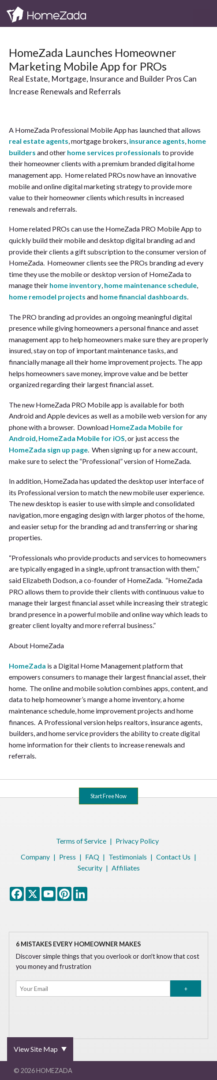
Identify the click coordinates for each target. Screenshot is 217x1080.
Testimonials (127, 856)
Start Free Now (108, 796)
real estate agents (38, 141)
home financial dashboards (143, 296)
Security (90, 867)
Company (35, 856)
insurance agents (157, 141)
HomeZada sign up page (48, 449)
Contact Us (173, 856)
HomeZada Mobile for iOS (81, 438)
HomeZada (27, 665)
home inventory (75, 285)
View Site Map (36, 1049)
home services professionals (114, 152)
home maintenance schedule (150, 285)
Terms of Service (81, 841)
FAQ (92, 856)
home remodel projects (47, 296)
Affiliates (126, 867)
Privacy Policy (137, 841)
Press (67, 856)
